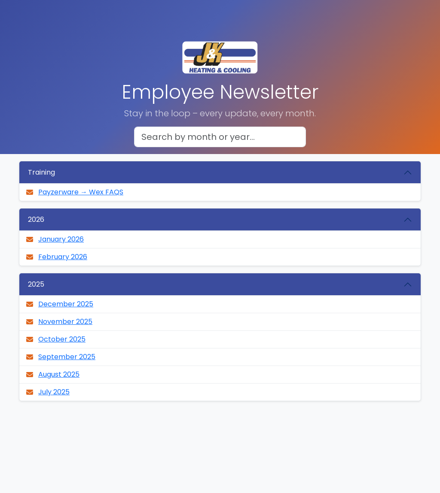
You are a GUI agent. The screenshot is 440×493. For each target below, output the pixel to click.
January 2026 (61, 239)
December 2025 (65, 304)
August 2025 (58, 374)
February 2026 (62, 257)
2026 (36, 219)
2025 (36, 284)
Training (41, 172)
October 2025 (62, 339)
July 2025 (54, 392)
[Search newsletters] (220, 137)
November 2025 (65, 322)
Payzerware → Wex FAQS (80, 192)
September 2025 (66, 357)
